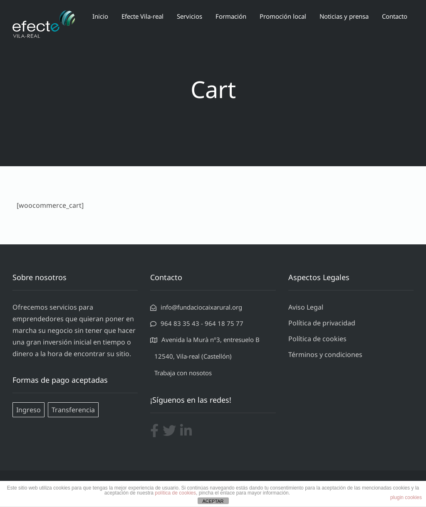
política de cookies (175, 493)
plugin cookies (406, 497)
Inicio (100, 16)
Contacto (394, 16)
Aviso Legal (305, 307)
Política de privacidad (321, 322)
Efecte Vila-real (142, 16)
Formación (230, 16)
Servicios (189, 16)
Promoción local (283, 16)
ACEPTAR (212, 501)
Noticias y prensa (344, 16)
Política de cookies (317, 338)
